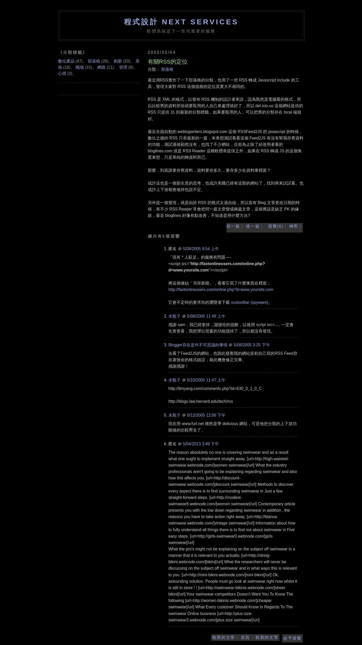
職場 (80, 67)
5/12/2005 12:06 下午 (206, 415)
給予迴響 (292, 638)
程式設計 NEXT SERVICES (181, 22)
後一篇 (253, 226)
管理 (123, 67)
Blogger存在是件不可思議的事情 (197, 345)
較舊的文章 (223, 637)
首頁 (245, 637)
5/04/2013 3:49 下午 (201, 444)
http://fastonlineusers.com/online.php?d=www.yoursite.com (220, 289)
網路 (101, 67)
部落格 (167, 69)
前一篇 (233, 226)
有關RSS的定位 (168, 61)
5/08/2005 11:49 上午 (206, 316)
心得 (62, 73)
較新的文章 (267, 637)
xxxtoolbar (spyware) (249, 302)
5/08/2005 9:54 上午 (201, 249)
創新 (118, 61)
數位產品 (66, 61)
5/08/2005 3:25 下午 (252, 345)
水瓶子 (174, 316)
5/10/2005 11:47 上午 (206, 380)
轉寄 (293, 226)
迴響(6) (275, 226)
